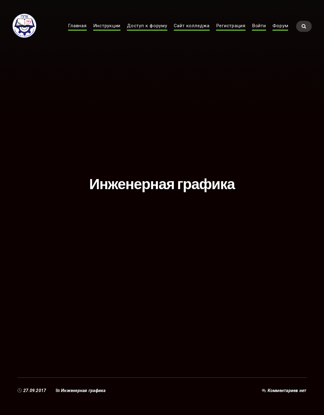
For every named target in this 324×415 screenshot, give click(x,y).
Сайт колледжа (192, 32)
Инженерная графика (83, 390)
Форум (280, 32)
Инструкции (107, 32)
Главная (77, 32)
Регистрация (231, 32)
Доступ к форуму (147, 32)
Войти (259, 32)
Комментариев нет (287, 390)
